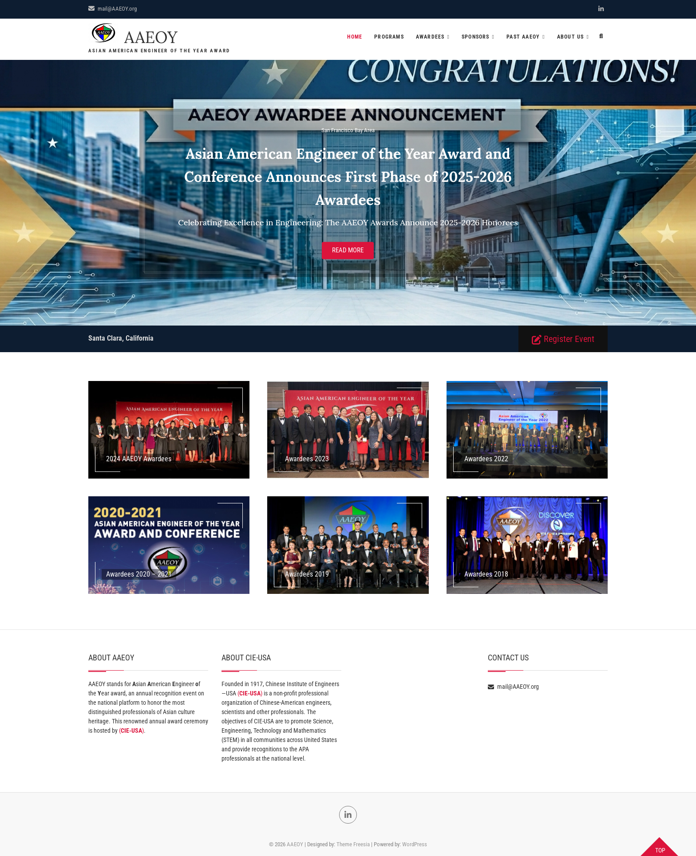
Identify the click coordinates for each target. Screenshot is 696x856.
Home (354, 37)
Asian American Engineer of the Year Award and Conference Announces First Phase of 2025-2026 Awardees (348, 177)
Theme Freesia (353, 844)
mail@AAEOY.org (112, 8)
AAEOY (151, 37)
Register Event (563, 339)
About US (570, 37)
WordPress (414, 844)
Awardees (430, 37)
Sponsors (476, 37)
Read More (348, 251)
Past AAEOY (523, 37)
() (131, 730)
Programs (389, 37)
